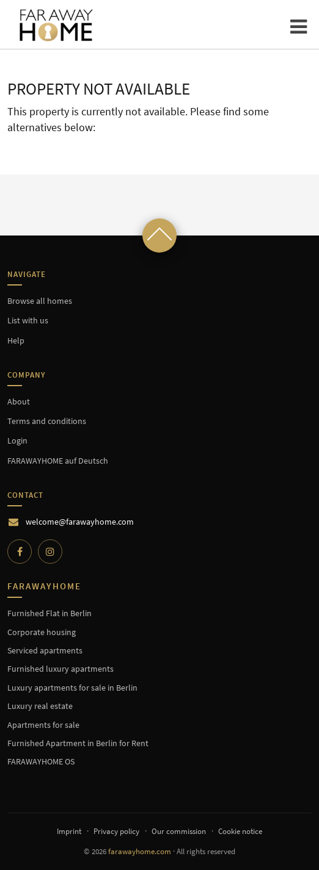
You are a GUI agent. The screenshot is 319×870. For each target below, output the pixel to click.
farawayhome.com (139, 851)
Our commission (179, 831)
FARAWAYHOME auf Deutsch (57, 460)
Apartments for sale (43, 724)
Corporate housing (41, 632)
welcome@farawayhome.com (80, 521)
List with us (27, 320)
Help (15, 340)
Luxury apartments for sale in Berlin (72, 687)
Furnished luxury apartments (60, 668)
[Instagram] (50, 551)
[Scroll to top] (159, 235)
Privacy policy (116, 831)
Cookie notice (240, 831)
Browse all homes (39, 300)
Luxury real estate (40, 705)
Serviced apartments (44, 650)
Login (17, 440)
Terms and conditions (46, 420)
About (18, 401)
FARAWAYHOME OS (41, 761)
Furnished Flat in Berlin (49, 613)
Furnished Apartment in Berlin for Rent (77, 743)
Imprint (69, 831)
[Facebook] (19, 551)
